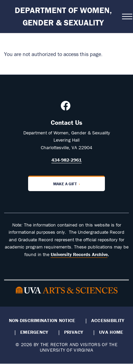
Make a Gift (65, 183)
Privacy (73, 332)
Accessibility (107, 320)
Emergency (34, 332)
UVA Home (111, 332)
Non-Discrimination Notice (42, 320)
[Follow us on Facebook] (66, 107)
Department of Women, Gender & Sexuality (63, 16)
